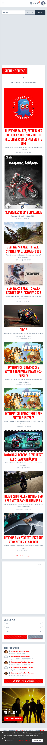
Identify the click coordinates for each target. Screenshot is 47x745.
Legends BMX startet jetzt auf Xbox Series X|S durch (23, 540)
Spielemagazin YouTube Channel (22, 662)
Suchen (40, 12)
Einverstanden (37, 740)
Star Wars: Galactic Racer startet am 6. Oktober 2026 (23, 249)
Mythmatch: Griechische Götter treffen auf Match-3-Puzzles (23, 371)
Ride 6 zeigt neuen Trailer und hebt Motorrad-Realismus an (23, 498)
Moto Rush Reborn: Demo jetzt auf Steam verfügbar (23, 457)
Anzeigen (16, 637)
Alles (29, 12)
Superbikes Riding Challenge (23, 212)
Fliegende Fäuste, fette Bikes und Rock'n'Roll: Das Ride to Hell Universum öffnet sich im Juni (23, 137)
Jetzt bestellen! (13, 718)
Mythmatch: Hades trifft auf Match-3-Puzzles (23, 415)
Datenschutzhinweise (22, 740)
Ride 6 (23, 330)
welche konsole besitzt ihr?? (20, 651)
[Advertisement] (23, 40)
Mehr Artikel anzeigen (23, 556)
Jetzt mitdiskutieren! (23, 681)
